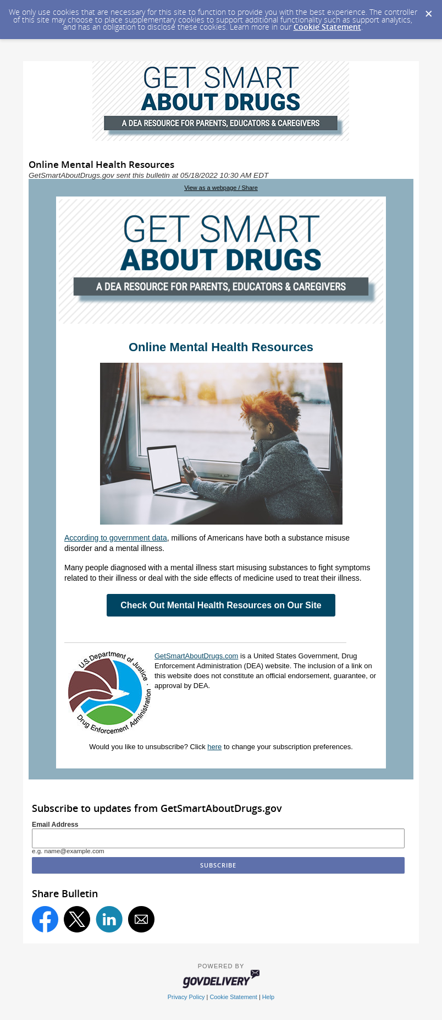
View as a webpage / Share (221, 187)
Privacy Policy (186, 997)
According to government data (115, 537)
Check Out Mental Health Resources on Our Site (220, 605)
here (214, 747)
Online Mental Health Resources (221, 347)
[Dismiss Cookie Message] (428, 10)
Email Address (55, 824)
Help (268, 997)
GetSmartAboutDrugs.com (196, 656)
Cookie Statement (327, 26)
